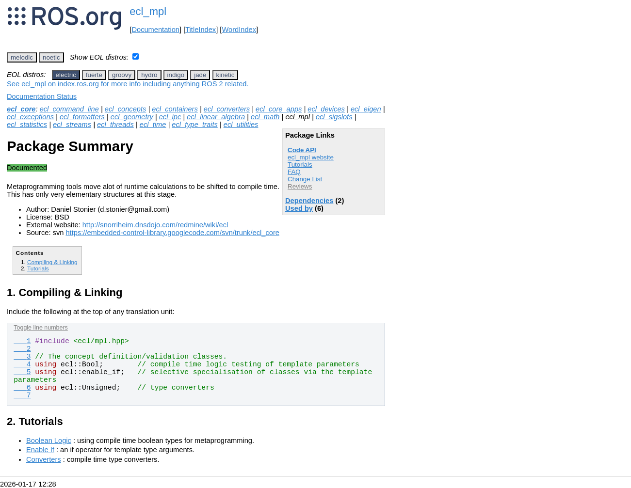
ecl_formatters (82, 117)
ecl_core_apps (279, 109)
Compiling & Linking (52, 262)
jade (200, 75)
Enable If (40, 450)
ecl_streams (72, 124)
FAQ (294, 171)
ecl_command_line (69, 109)
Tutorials (300, 164)
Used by (299, 208)
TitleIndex (200, 29)
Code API (302, 150)
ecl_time (153, 124)
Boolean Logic (48, 440)
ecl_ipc (170, 117)
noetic (51, 57)
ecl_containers (175, 109)
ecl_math (265, 117)
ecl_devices (326, 109)
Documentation (155, 29)
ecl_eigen (366, 109)
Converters (43, 459)
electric (66, 75)
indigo (176, 75)
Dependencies (309, 201)
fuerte (94, 75)
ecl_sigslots (334, 117)
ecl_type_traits (195, 124)
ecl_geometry (132, 117)
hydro (149, 75)
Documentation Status (42, 96)
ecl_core (21, 109)
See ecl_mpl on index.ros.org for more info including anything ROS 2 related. (128, 84)
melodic (22, 57)
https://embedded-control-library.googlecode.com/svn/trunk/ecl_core (172, 232)
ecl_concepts (125, 109)
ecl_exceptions (30, 117)
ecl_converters (227, 109)
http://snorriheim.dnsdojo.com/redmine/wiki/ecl (155, 225)
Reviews (300, 186)
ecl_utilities (241, 124)
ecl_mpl (147, 11)
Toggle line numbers (40, 327)
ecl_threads (115, 124)
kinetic (225, 75)
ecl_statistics (27, 124)
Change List (305, 179)
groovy (121, 75)
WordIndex (239, 29)
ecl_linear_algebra (216, 117)
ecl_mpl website (311, 157)
